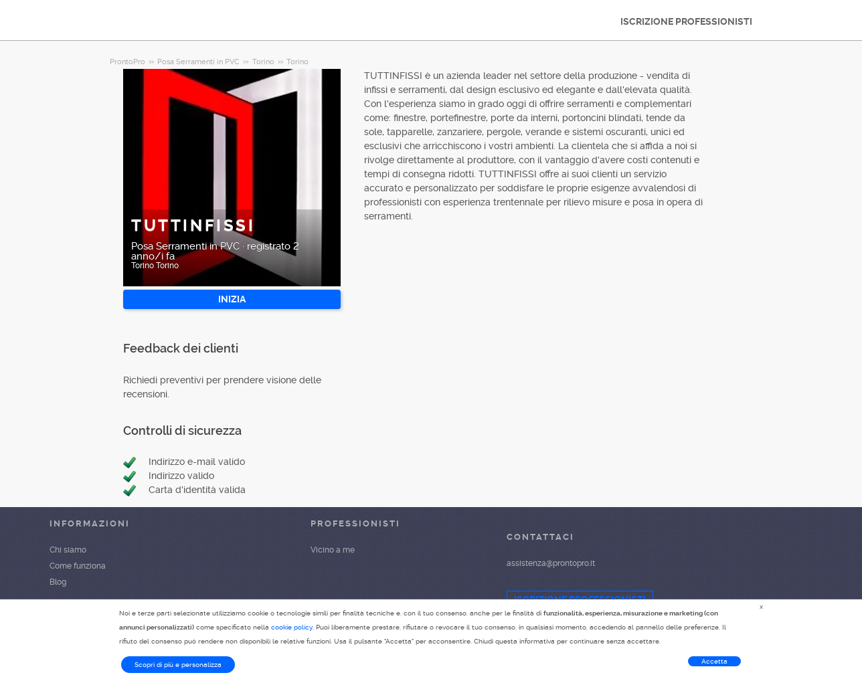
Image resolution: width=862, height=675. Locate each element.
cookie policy (292, 627)
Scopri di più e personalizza (178, 664)
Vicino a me (333, 550)
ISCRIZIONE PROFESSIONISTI (686, 21)
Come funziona (78, 566)
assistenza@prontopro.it (551, 563)
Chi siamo (68, 550)
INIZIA (232, 299)
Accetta (714, 661)
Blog (58, 582)
